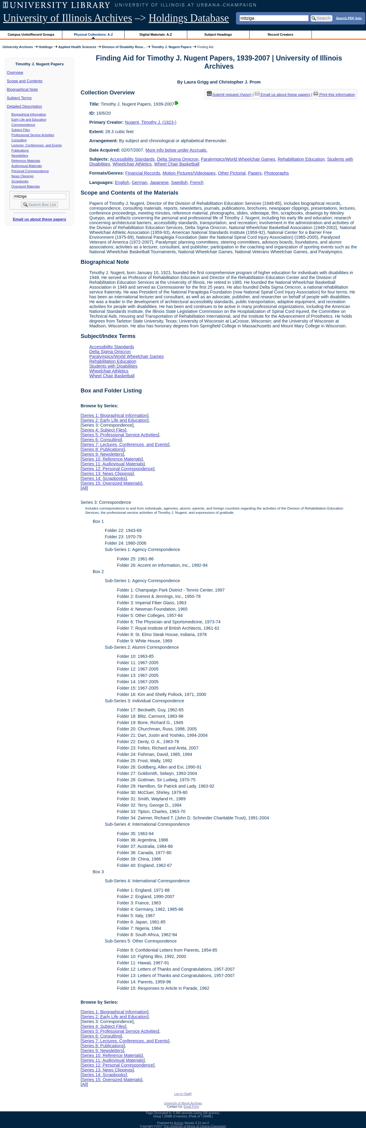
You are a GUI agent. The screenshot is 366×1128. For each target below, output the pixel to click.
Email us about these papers (39, 219)
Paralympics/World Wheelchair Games (238, 159)
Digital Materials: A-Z (155, 34)
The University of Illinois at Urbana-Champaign (195, 1126)
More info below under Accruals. (176, 150)
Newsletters (19, 155)
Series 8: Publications (102, 449)
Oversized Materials (25, 186)
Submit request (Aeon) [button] (229, 94)
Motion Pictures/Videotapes (189, 173)
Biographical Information (28, 114)
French (197, 182)
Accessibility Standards (132, 159)
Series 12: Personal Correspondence (117, 468)
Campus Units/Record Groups (31, 34)
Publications (20, 150)
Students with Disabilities (113, 366)
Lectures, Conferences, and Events (36, 145)
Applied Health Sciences (77, 47)
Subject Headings (218, 34)
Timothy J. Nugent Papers (171, 47)
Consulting (19, 140)
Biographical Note (22, 89)
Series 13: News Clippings (107, 473)
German (139, 182)
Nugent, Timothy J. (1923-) (150, 122)
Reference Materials (25, 160)
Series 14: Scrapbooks (104, 478)
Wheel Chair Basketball (177, 164)
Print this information (334, 94)
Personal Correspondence (30, 171)
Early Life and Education (29, 119)
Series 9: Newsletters (102, 454)
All (84, 488)
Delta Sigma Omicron (177, 159)
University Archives (17, 47)
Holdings (46, 47)
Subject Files (20, 130)
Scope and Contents (25, 81)
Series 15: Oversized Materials (111, 483)
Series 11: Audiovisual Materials (112, 463)
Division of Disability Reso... (123, 47)
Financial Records (142, 173)
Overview (15, 72)
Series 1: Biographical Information (114, 415)
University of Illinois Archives (67, 18)
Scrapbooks (19, 181)
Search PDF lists (349, 18)
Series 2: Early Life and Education (114, 420)
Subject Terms (19, 98)
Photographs (276, 173)
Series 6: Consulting (101, 439)
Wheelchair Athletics (132, 164)
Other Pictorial (231, 173)
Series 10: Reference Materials (112, 459)
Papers (255, 173)
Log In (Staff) (183, 1094)
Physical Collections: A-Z (93, 34)
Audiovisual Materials (26, 166)
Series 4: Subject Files (103, 430)
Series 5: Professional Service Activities (120, 434)
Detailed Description (24, 106)
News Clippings (22, 176)
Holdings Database (189, 18)
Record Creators (280, 34)
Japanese (159, 182)
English (122, 182)
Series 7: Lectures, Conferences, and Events (125, 444)
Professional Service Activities (32, 135)
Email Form (191, 1106)
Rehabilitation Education (301, 159)
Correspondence (23, 124)
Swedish (179, 182)
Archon (179, 1123)
